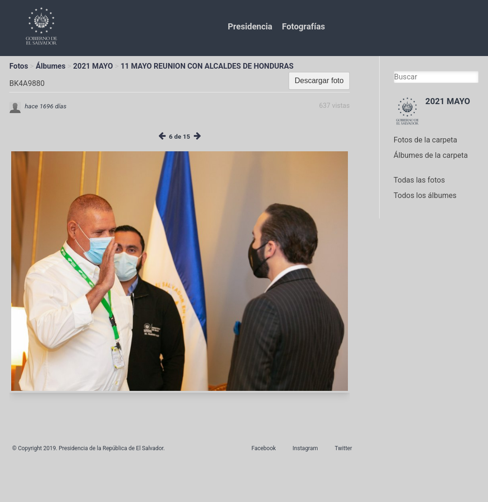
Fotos (18, 66)
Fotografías (303, 26)
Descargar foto (319, 81)
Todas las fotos (419, 180)
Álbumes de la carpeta (431, 155)
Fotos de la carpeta (425, 139)
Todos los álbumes (425, 195)
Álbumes (50, 66)
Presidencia (250, 26)
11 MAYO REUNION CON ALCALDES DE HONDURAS (207, 66)
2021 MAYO (93, 66)
